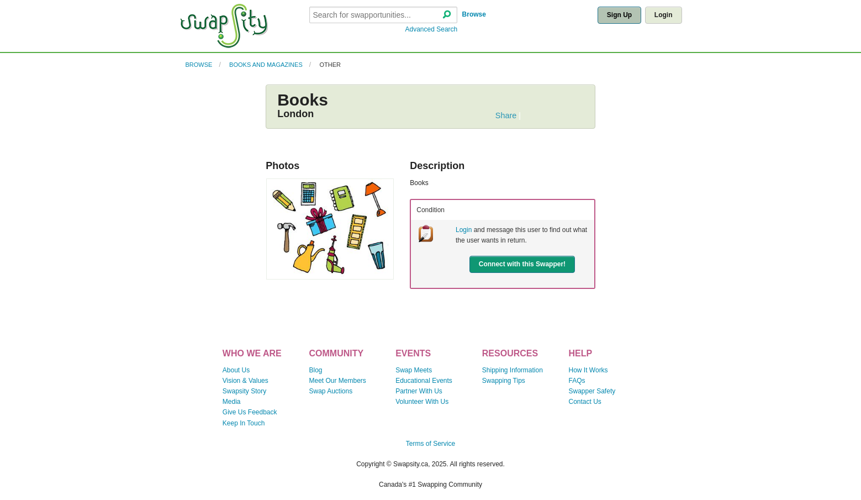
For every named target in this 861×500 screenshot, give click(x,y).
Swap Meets (413, 370)
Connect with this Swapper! (522, 264)
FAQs (577, 381)
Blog (315, 370)
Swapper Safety (592, 391)
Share (505, 115)
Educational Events (423, 381)
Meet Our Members (337, 381)
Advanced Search (431, 29)
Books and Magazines (266, 64)
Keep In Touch (244, 423)
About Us (236, 370)
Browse (474, 14)
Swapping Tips (503, 381)
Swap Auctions (330, 391)
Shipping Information (512, 370)
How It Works (588, 370)
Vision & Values (245, 381)
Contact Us (585, 402)
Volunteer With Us (421, 402)
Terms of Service (430, 444)
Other (330, 64)
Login (663, 15)
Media (232, 402)
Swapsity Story (244, 391)
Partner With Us (418, 391)
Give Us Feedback (250, 412)
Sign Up (619, 15)
